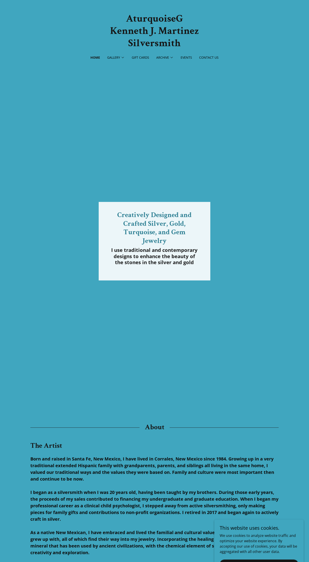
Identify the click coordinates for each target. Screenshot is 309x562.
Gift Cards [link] (140, 57)
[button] (116, 57)
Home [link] (95, 57)
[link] (154, 44)
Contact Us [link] (209, 57)
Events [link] (186, 57)
